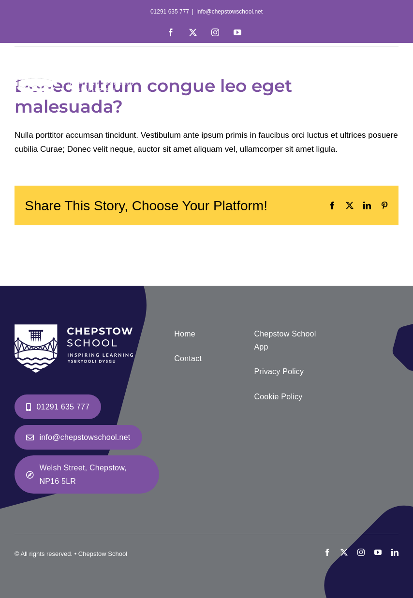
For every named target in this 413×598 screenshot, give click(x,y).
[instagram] (361, 552)
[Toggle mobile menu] (393, 59)
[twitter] (344, 552)
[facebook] (327, 552)
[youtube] (378, 552)
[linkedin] (394, 552)
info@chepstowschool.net (229, 11)
